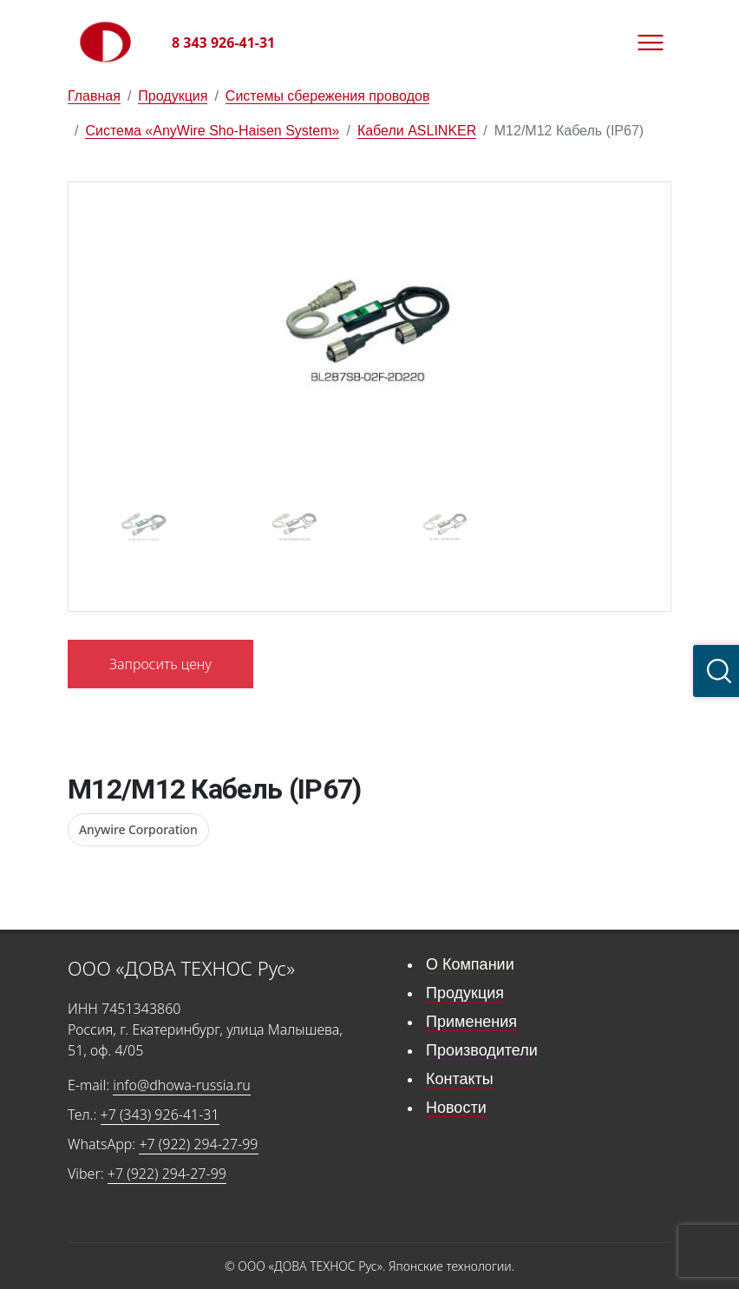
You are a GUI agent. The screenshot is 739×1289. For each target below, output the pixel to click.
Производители (482, 1050)
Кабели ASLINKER (416, 130)
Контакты (460, 1079)
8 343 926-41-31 (223, 42)
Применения (471, 1021)
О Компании (470, 964)
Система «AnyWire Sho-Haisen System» (212, 130)
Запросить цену (160, 664)
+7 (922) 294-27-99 (198, 1144)
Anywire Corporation (138, 829)
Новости (456, 1107)
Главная (94, 96)
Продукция (172, 96)
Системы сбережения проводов (328, 96)
